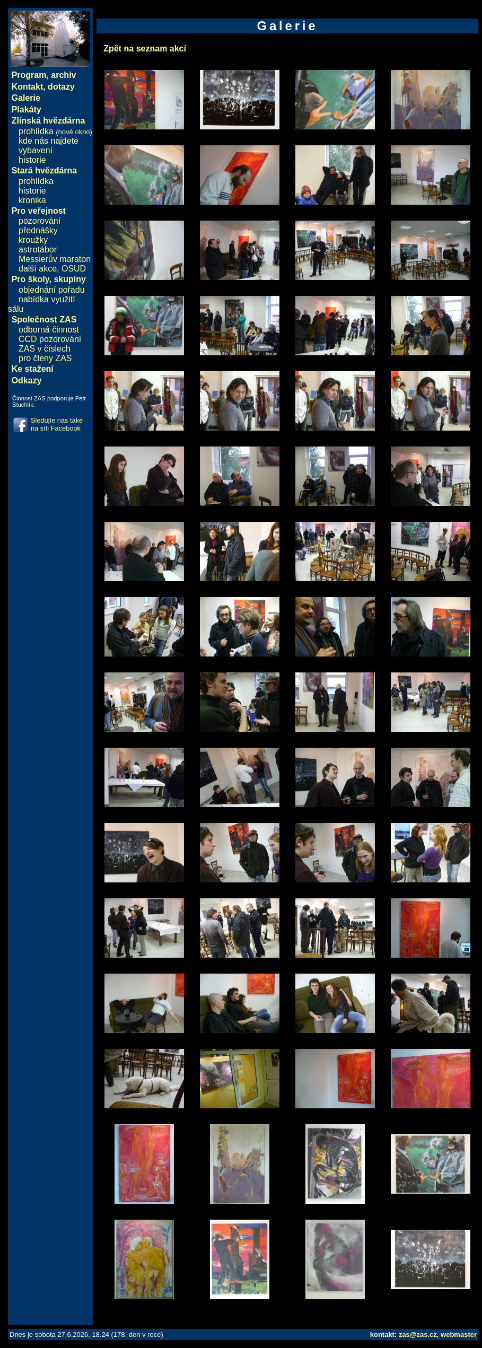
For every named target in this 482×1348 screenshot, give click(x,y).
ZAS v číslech (45, 348)
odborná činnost (49, 329)
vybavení (35, 150)
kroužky (33, 239)
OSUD (74, 268)
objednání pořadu (52, 289)
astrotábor (38, 249)
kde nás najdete (48, 140)
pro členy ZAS (45, 358)
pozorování (39, 220)
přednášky (38, 230)
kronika (32, 200)
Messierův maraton (55, 259)
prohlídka (55, 131)
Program (29, 75)
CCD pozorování (50, 339)
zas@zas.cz (418, 1334)
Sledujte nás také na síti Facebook (57, 424)
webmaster (459, 1334)
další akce (38, 268)
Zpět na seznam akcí (144, 48)
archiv (63, 75)
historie (32, 159)
